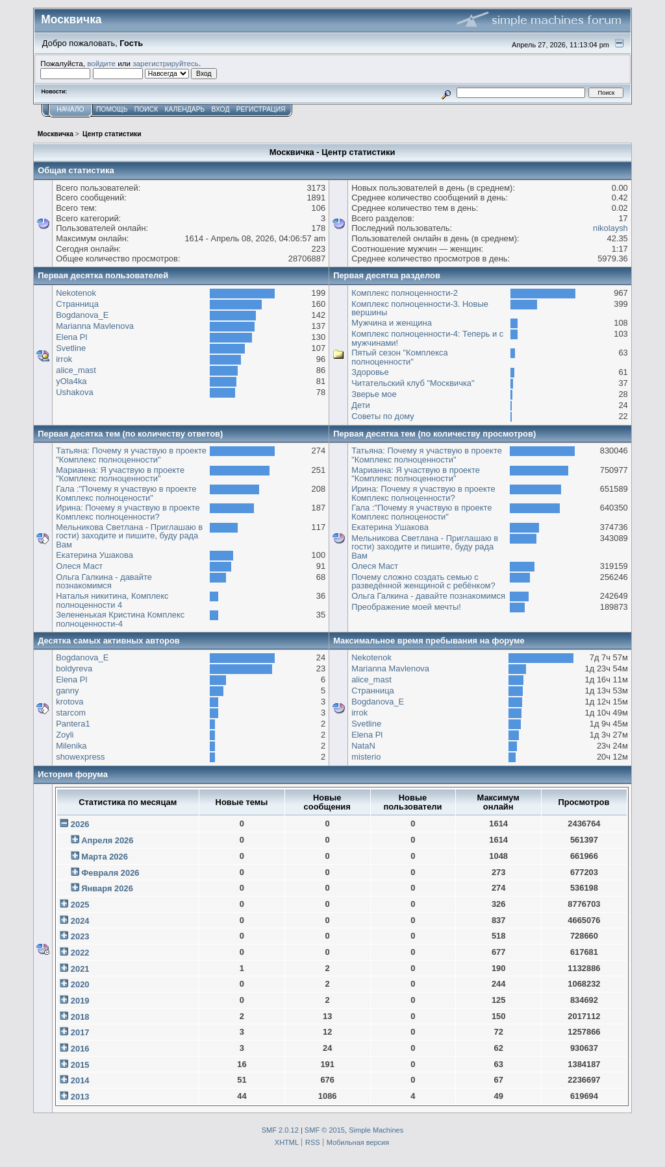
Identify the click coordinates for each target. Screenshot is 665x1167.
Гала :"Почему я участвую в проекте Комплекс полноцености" (126, 493)
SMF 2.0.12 (280, 1130)
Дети (360, 405)
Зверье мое (374, 394)
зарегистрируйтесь (165, 63)
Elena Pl (71, 337)
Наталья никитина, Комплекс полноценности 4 (112, 600)
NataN (363, 746)
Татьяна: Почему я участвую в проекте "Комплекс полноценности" (131, 455)
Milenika (71, 746)
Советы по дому (382, 416)
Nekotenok (76, 293)
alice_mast (76, 370)
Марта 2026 (104, 856)
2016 (80, 1048)
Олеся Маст (79, 566)
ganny (67, 690)
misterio (366, 757)
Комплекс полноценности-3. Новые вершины (419, 308)
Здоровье (370, 372)
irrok (64, 359)
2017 (80, 1032)
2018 (80, 1017)
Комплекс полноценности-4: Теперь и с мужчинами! (427, 338)
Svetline (71, 348)
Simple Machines (376, 1130)
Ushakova (74, 392)
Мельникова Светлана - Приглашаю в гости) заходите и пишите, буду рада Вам (129, 535)
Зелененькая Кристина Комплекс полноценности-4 (120, 619)
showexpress (80, 757)
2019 (80, 1000)
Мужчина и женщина (391, 323)
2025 (80, 904)
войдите (101, 63)
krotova (69, 701)
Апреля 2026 (107, 840)
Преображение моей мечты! (406, 607)
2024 (80, 921)
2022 (80, 952)
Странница (77, 304)
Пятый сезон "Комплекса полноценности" (399, 357)
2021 (80, 969)
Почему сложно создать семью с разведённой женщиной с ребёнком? (423, 581)
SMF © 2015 (325, 1130)
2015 (80, 1065)
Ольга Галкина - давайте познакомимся (104, 581)
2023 (80, 936)
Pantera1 (73, 723)
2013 (80, 1096)
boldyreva (74, 668)
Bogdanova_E (82, 315)
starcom (71, 712)
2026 (80, 824)
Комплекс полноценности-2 (404, 293)
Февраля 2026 (110, 873)
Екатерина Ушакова (94, 555)
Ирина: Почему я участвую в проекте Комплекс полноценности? (128, 512)
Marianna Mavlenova (95, 326)
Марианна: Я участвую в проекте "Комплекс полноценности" (120, 474)
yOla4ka (71, 381)
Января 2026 (107, 888)
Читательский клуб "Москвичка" (412, 383)
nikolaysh (610, 228)
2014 (80, 1080)
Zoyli (64, 735)
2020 (80, 984)
